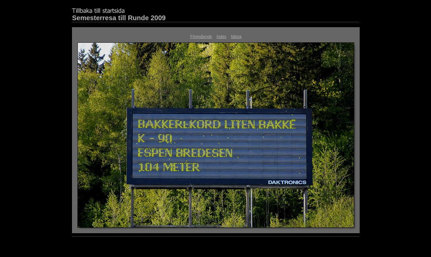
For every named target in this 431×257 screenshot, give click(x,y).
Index (221, 36)
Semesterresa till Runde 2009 (119, 18)
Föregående (201, 36)
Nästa (236, 36)
